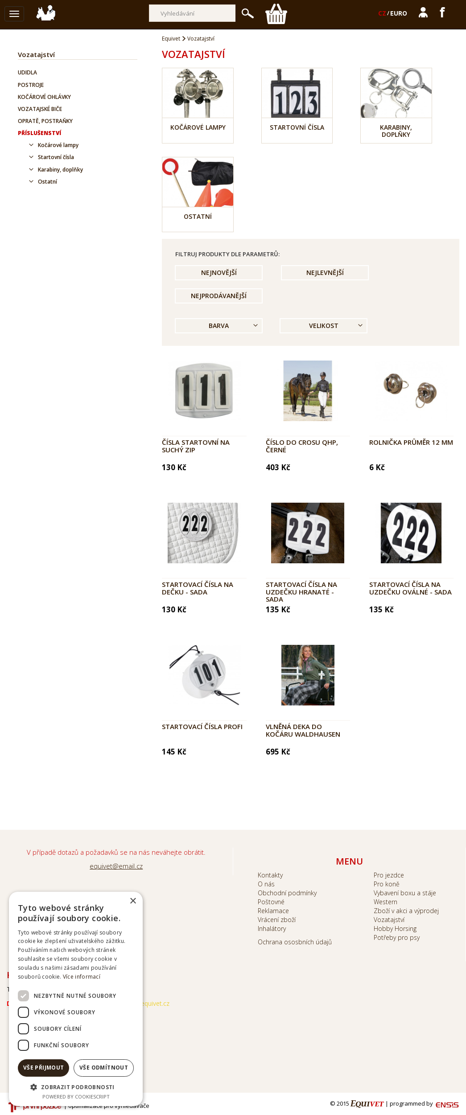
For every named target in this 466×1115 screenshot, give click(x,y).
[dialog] (76, 999)
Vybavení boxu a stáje (405, 893)
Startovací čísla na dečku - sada (197, 588)
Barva (219, 325)
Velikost (323, 325)
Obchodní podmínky (287, 893)
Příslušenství (39, 133)
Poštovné (271, 902)
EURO (398, 13)
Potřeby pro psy (397, 937)
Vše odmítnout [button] (103, 1067)
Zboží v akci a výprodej (406, 910)
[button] (76, 1086)
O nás (266, 884)
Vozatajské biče (40, 109)
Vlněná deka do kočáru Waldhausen (303, 730)
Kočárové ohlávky (44, 97)
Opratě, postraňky (45, 121)
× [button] (132, 901)
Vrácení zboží (277, 919)
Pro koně (387, 884)
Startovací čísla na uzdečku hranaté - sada (301, 591)
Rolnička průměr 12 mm (411, 442)
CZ (382, 13)
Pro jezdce (389, 875)
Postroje (31, 85)
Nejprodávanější (219, 295)
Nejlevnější (325, 272)
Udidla (27, 72)
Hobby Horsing (395, 928)
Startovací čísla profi (202, 726)
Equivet (171, 38)
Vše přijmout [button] (43, 1067)
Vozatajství (36, 54)
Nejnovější (219, 272)
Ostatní (47, 181)
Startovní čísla (56, 157)
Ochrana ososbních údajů (295, 942)
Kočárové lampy (58, 145)
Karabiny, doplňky (60, 169)
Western (385, 902)
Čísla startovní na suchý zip (196, 446)
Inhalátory (272, 928)
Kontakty (270, 875)
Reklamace (273, 910)
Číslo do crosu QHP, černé (302, 446)
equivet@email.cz (116, 865)
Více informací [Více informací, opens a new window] (81, 976)
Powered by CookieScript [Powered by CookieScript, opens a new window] (76, 1096)
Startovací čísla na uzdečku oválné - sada (410, 588)
